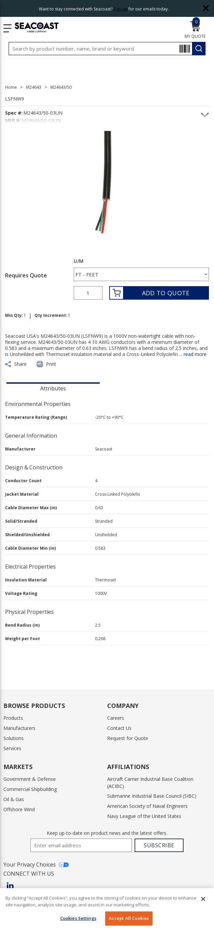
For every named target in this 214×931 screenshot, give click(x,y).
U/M (79, 261)
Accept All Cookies (129, 918)
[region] (107, 909)
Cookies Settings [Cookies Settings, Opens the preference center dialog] (78, 918)
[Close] (203, 899)
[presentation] (53, 388)
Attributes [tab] (53, 388)
